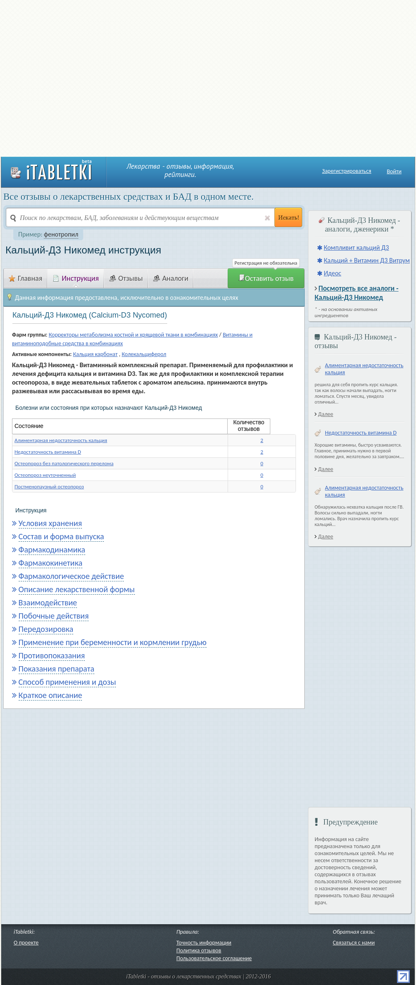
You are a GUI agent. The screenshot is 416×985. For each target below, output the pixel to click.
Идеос (332, 273)
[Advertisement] (78, 77)
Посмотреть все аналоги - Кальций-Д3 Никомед (357, 293)
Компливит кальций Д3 (356, 247)
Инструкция (76, 278)
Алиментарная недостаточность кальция (60, 440)
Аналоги (170, 278)
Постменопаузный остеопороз (49, 486)
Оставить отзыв (266, 278)
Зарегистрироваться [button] (346, 171)
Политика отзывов (198, 950)
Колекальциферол (144, 354)
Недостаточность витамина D (47, 452)
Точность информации (203, 942)
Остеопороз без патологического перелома (63, 463)
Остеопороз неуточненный (45, 475)
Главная (25, 278)
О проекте (26, 942)
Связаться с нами (354, 942)
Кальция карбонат (95, 354)
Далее (325, 414)
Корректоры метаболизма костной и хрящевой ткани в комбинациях (133, 334)
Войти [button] (394, 171)
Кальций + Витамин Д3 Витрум (367, 260)
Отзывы (126, 278)
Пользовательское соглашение (214, 958)
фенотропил (61, 234)
